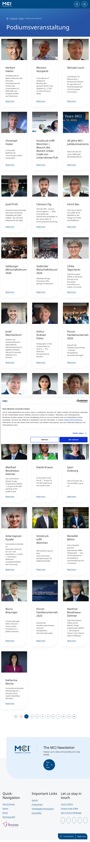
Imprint (35, 800)
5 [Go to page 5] (47, 716)
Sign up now (49, 765)
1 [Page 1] (26, 716)
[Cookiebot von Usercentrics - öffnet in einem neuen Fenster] (78, 401)
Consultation (67, 836)
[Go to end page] (74, 716)
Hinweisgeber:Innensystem (43, 809)
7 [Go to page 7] (58, 716)
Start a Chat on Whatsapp (71, 813)
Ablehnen (44, 440)
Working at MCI (9, 817)
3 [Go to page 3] (37, 716)
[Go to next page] (69, 716)
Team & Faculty (9, 804)
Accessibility (36, 813)
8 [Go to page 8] (63, 716)
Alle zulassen (73, 440)
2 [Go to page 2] (31, 716)
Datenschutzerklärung (73, 420)
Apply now (81, 836)
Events (5, 813)
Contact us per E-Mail (69, 808)
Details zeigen (78, 433)
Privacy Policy (37, 804)
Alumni (5, 808)
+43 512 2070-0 (67, 804)
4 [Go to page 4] (42, 716)
